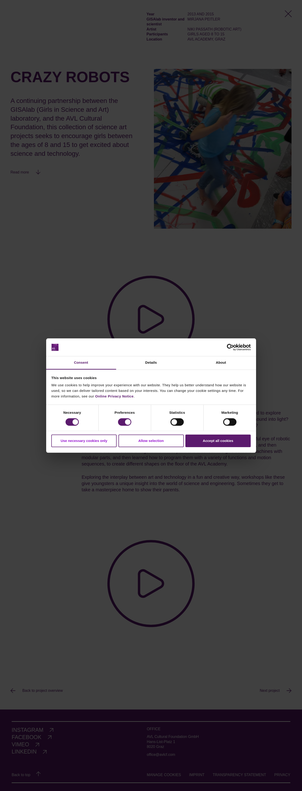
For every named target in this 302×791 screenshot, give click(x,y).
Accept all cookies (218, 441)
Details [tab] (151, 363)
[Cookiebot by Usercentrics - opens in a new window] (230, 347)
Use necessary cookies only (84, 441)
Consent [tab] (81, 363)
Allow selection (151, 441)
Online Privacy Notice (114, 396)
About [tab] (221, 363)
